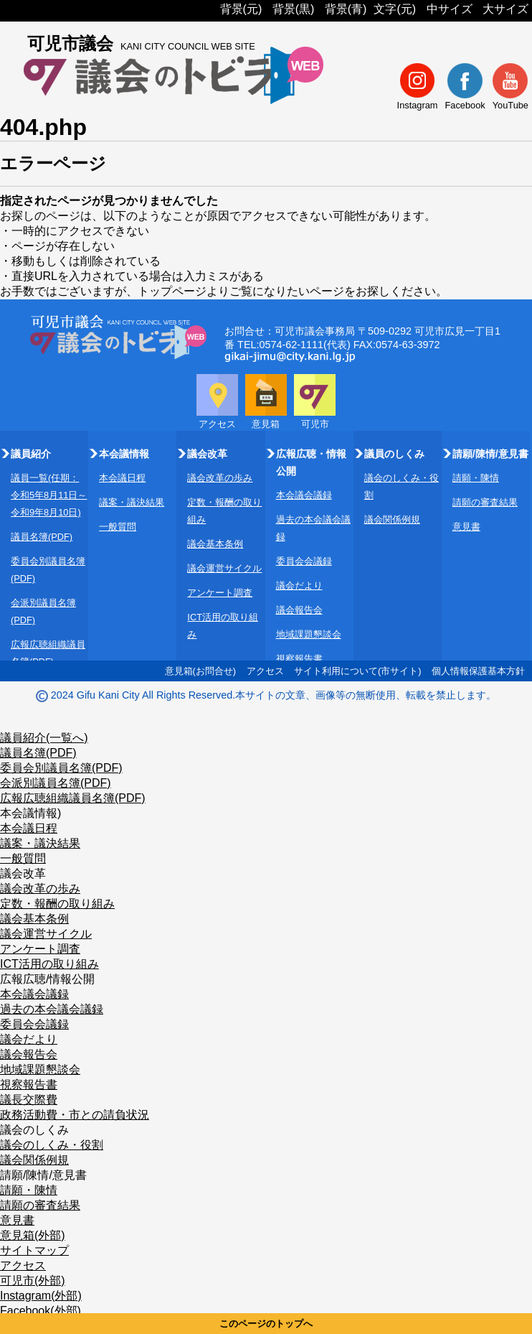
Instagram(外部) (41, 1295)
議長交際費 (28, 1099)
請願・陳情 (475, 477)
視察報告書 (299, 658)
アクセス (265, 671)
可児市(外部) (32, 1280)
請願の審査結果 (485, 502)
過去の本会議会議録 (51, 1009)
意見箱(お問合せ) (201, 671)
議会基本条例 (215, 543)
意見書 (466, 526)
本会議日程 (122, 477)
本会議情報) (30, 813)
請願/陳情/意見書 (43, 1175)
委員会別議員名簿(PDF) (61, 768)
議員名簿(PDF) (41, 536)
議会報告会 (299, 610)
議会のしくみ (34, 1130)
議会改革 (23, 873)
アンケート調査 (219, 592)
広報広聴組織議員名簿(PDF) (73, 798)
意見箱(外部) (32, 1235)
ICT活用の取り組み (49, 964)
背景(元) (241, 9)
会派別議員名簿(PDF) (55, 783)
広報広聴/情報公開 (47, 979)
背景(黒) (293, 9)
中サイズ (449, 9)
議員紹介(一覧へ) (44, 738)
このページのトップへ (266, 1323)
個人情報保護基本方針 (478, 671)
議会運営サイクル (224, 568)
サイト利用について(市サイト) (358, 671)
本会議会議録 (304, 495)
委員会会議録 (304, 561)
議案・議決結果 (131, 502)
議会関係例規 (392, 519)
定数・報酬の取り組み (57, 903)
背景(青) (346, 9)
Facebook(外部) (40, 1311)
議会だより (299, 585)
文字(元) (395, 9)
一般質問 (117, 526)
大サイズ (505, 9)
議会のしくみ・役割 (51, 1145)
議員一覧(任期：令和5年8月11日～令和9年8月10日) (49, 495)
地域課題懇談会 (308, 634)
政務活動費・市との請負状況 (74, 1115)
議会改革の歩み (219, 477)
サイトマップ (34, 1250)
